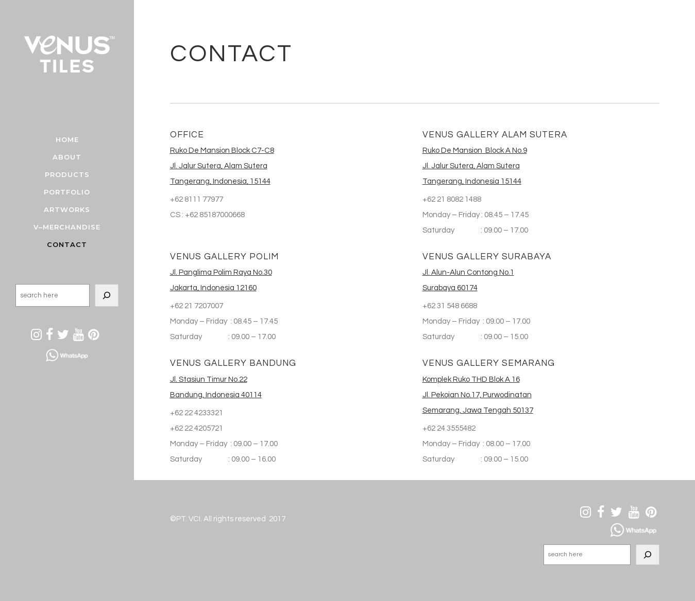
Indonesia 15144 (493, 181)
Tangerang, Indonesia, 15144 (220, 181)
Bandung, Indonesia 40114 (216, 395)
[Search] (106, 295)
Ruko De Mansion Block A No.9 (474, 150)
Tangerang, (443, 181)
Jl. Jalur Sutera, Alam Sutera (218, 166)
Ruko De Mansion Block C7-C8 (222, 150)
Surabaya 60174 (450, 288)
